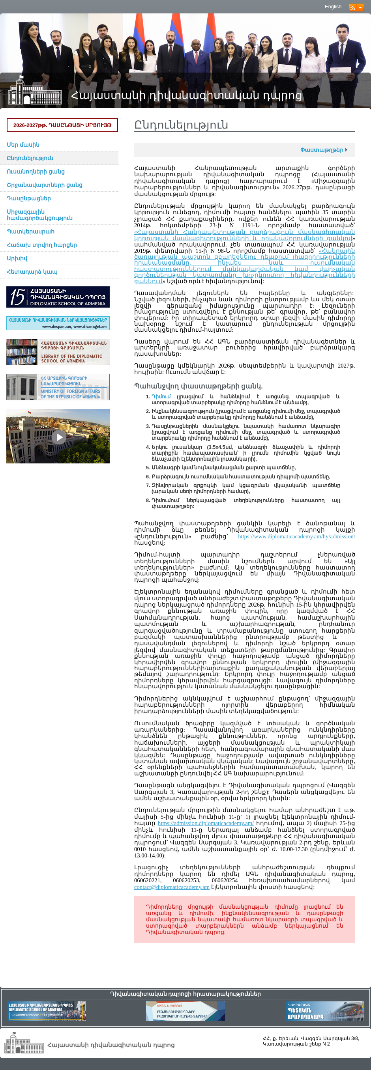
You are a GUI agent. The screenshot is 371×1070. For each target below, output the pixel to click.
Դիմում (161, 397)
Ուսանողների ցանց (36, 171)
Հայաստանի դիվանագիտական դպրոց (186, 95)
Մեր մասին (23, 145)
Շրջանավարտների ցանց (44, 185)
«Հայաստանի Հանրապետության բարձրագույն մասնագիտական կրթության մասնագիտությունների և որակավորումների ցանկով (244, 235)
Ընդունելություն (30, 158)
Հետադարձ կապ (32, 272)
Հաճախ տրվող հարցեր (42, 245)
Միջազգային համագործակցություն (40, 215)
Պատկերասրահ (30, 231)
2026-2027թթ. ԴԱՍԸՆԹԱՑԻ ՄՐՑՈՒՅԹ (62, 125)
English (333, 6)
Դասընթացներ (29, 198)
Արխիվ (17, 258)
